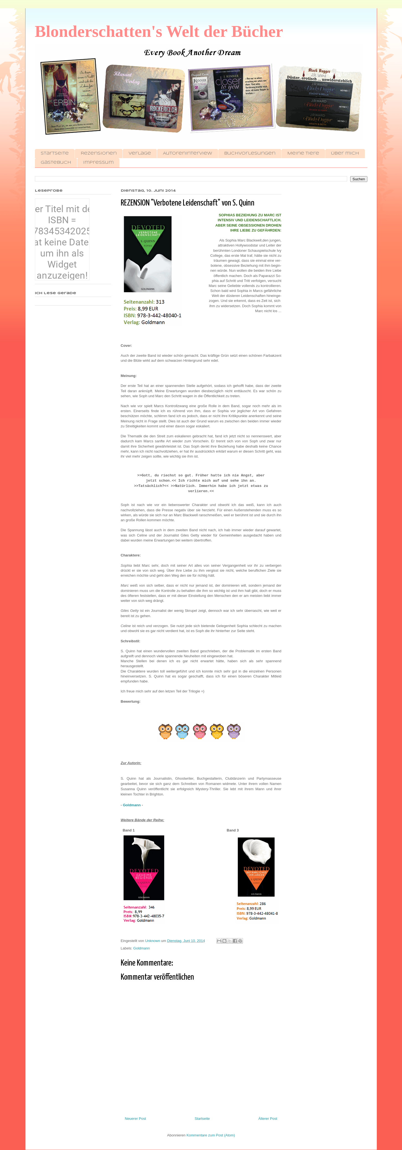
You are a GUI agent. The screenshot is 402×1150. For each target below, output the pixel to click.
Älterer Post (267, 1118)
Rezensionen (99, 153)
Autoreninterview (187, 153)
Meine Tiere (303, 153)
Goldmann (131, 805)
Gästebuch (56, 163)
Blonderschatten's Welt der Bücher (159, 31)
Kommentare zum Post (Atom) (210, 1135)
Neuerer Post (135, 1118)
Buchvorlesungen (249, 153)
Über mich (345, 153)
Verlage (140, 153)
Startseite (55, 153)
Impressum (98, 163)
